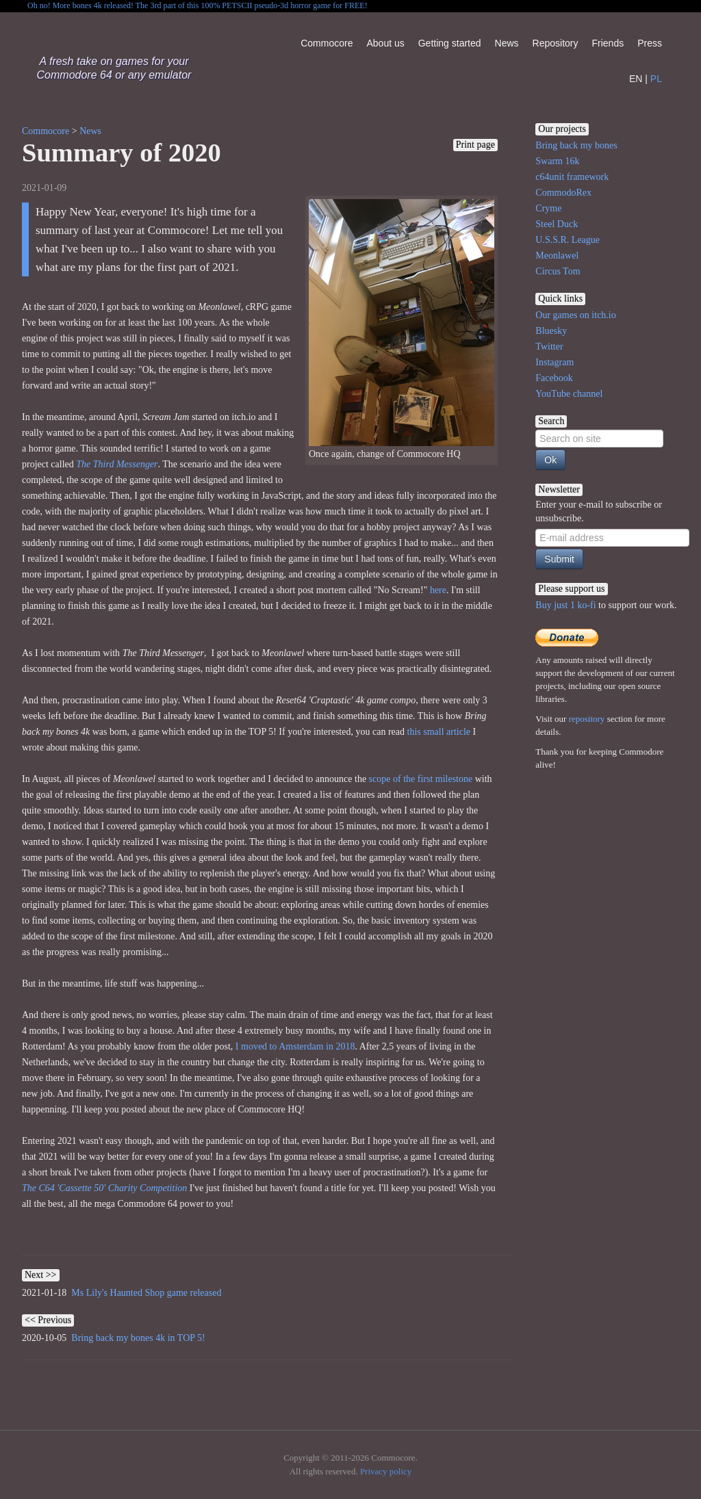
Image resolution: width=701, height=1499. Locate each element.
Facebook (553, 378)
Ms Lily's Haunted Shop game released (146, 1293)
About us (385, 43)
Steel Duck (556, 224)
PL (656, 78)
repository (587, 719)
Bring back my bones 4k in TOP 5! (138, 1338)
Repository (555, 43)
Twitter (549, 346)
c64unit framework (572, 177)
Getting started (449, 43)
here (438, 590)
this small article (440, 732)
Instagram (554, 362)
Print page (475, 145)
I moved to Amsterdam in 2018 (295, 1046)
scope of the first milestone (421, 779)
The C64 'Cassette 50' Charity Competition (104, 1188)
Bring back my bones (576, 145)
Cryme (548, 208)
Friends (608, 43)
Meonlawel (556, 255)
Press (649, 43)
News (507, 43)
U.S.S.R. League (567, 240)
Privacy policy (385, 1471)
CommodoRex (563, 192)
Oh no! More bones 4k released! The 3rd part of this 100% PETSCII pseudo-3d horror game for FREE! (197, 5)
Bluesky (551, 331)
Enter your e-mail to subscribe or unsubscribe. (598, 511)
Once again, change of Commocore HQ (401, 329)
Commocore (327, 43)
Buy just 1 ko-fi (565, 605)
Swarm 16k (557, 161)
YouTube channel (568, 394)
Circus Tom (557, 271)
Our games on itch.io (575, 315)
